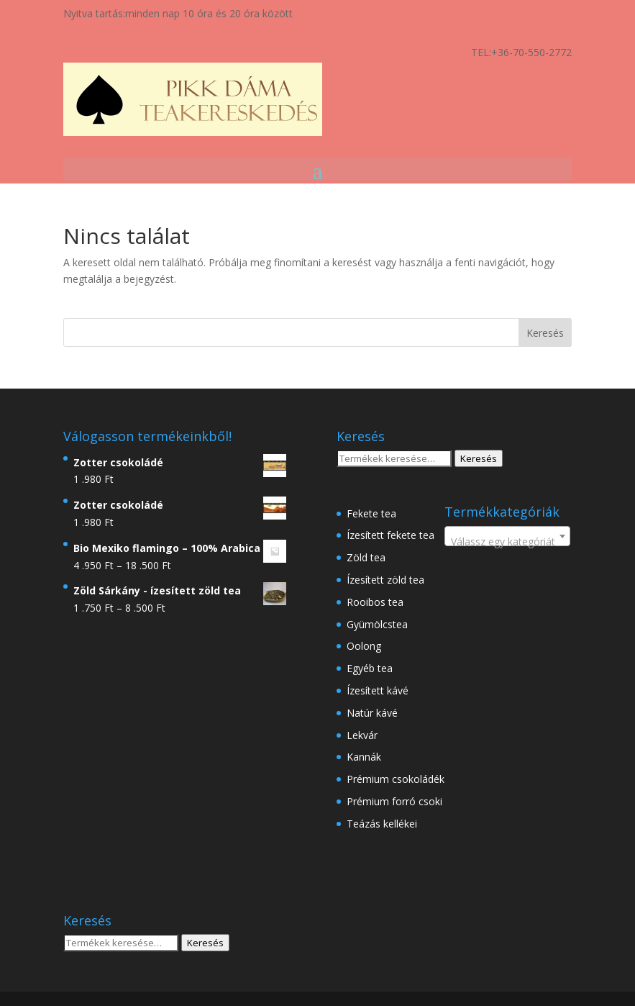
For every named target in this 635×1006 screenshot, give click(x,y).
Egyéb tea (370, 668)
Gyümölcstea (377, 624)
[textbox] (507, 542)
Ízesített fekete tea (390, 535)
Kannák (364, 756)
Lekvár (362, 735)
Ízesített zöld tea (385, 579)
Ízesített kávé (377, 690)
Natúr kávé (372, 713)
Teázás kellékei (382, 823)
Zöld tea (366, 557)
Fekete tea (371, 513)
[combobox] (507, 536)
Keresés (478, 458)
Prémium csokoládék (395, 779)
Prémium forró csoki (394, 801)
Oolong (364, 646)
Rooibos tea (375, 602)
